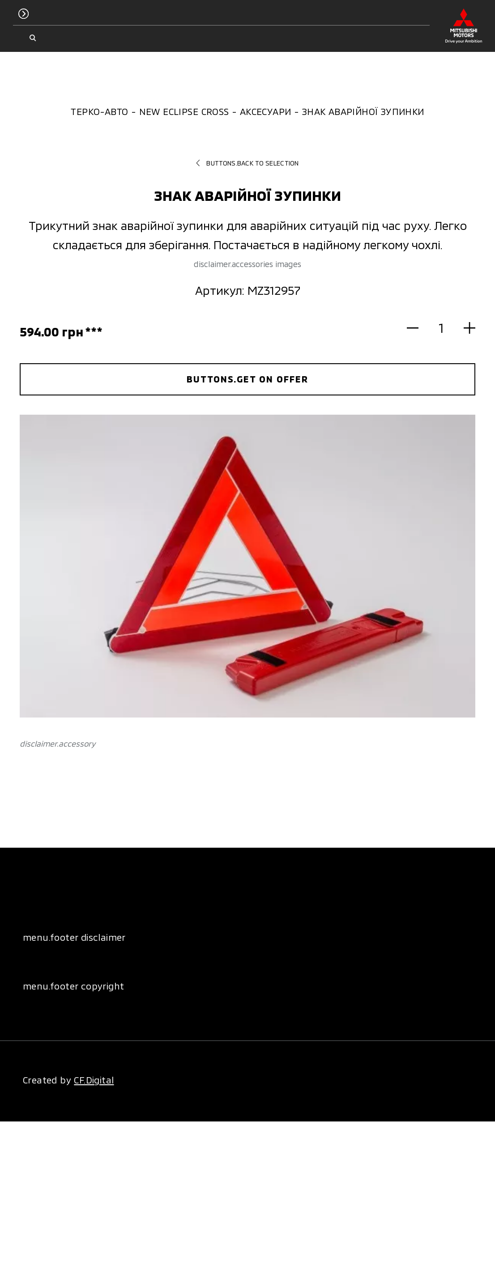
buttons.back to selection (247, 163)
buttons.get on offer (248, 379)
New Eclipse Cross (184, 111)
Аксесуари (265, 111)
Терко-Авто (99, 111)
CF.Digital (94, 1079)
